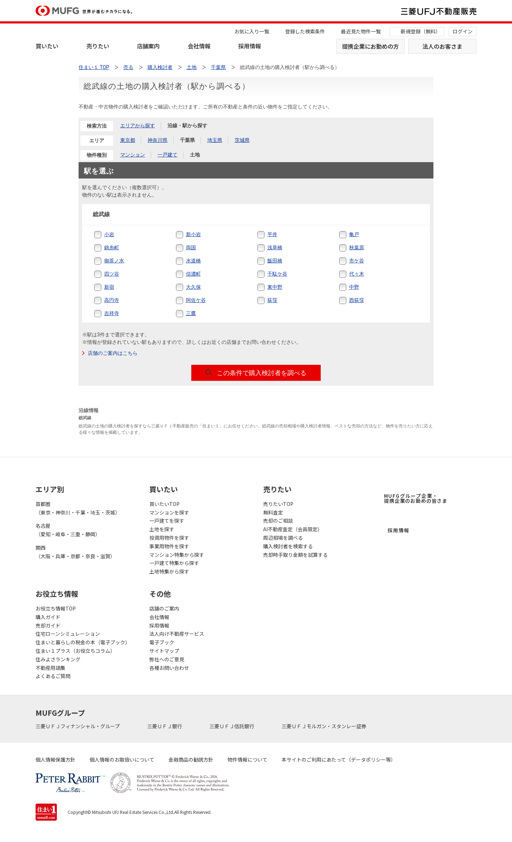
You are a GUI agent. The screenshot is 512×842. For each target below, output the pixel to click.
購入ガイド (48, 616)
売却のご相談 (278, 520)
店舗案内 (148, 46)
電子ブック (161, 642)
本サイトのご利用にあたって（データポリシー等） (339, 759)
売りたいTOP (278, 503)
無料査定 (273, 512)
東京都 (127, 140)
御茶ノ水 (114, 260)
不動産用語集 (50, 667)
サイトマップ (164, 650)
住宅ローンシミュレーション (68, 633)
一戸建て (167, 155)
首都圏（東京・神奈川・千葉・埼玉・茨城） (78, 508)
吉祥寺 (111, 313)
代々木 (356, 274)
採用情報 (249, 46)
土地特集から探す (169, 571)
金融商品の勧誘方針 (191, 759)
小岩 (109, 234)
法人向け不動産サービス (176, 633)
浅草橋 (274, 247)
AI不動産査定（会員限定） (292, 529)
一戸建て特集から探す (174, 562)
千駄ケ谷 (277, 274)
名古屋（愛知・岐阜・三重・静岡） (68, 530)
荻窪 (272, 300)
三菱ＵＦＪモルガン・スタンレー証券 (324, 726)
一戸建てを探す (166, 520)
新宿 (109, 287)
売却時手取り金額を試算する (295, 554)
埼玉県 (214, 140)
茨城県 (242, 140)
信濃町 (193, 274)
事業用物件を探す (169, 546)
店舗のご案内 (164, 608)
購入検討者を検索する (288, 546)
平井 (272, 234)
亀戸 (354, 234)
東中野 (274, 287)
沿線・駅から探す (187, 125)
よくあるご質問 (53, 676)
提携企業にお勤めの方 (370, 46)
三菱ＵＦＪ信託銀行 (232, 726)
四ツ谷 (111, 274)
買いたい (47, 46)
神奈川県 (157, 140)
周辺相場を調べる (283, 537)
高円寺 (111, 300)
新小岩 (193, 234)
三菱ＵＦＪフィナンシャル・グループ (78, 726)
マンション (132, 155)
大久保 (193, 287)
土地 (195, 155)
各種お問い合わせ (169, 667)
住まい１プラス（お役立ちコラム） (75, 650)
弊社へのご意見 (166, 659)
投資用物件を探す (169, 537)
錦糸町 (111, 247)
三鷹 (191, 313)
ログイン (463, 31)
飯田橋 (274, 260)
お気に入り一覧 (251, 31)
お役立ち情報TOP (56, 608)
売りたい (97, 46)
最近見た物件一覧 (361, 31)
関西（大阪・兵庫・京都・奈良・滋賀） (75, 552)
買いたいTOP (164, 503)
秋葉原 (356, 247)
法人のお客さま (442, 46)
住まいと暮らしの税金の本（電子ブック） (83, 642)
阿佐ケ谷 (196, 300)
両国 (191, 247)
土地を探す (161, 529)
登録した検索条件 (305, 31)
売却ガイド (48, 625)
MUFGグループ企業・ (415, 498)
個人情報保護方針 (55, 759)
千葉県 (218, 67)
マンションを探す (169, 512)
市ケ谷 (356, 260)
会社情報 (199, 46)
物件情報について (247, 759)
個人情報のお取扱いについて (122, 759)
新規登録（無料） (421, 31)
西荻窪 (356, 300)
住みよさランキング (58, 659)
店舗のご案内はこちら (113, 353)
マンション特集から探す (176, 554)
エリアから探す (137, 125)
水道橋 (193, 260)
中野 (354, 287)
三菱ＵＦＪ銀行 (165, 726)
